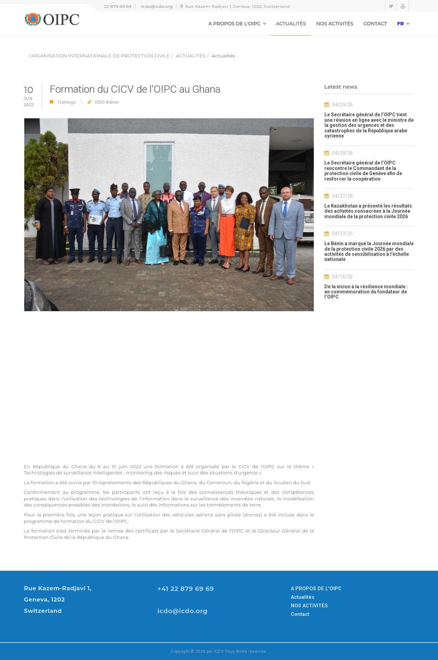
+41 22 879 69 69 (113, 6)
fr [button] (400, 24)
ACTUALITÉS (291, 24)
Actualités (302, 597)
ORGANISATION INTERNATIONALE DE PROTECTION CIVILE (99, 56)
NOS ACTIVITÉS (334, 24)
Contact (300, 614)
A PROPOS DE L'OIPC (316, 588)
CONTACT (375, 24)
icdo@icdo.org (157, 6)
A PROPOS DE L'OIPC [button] (234, 24)
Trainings (66, 102)
